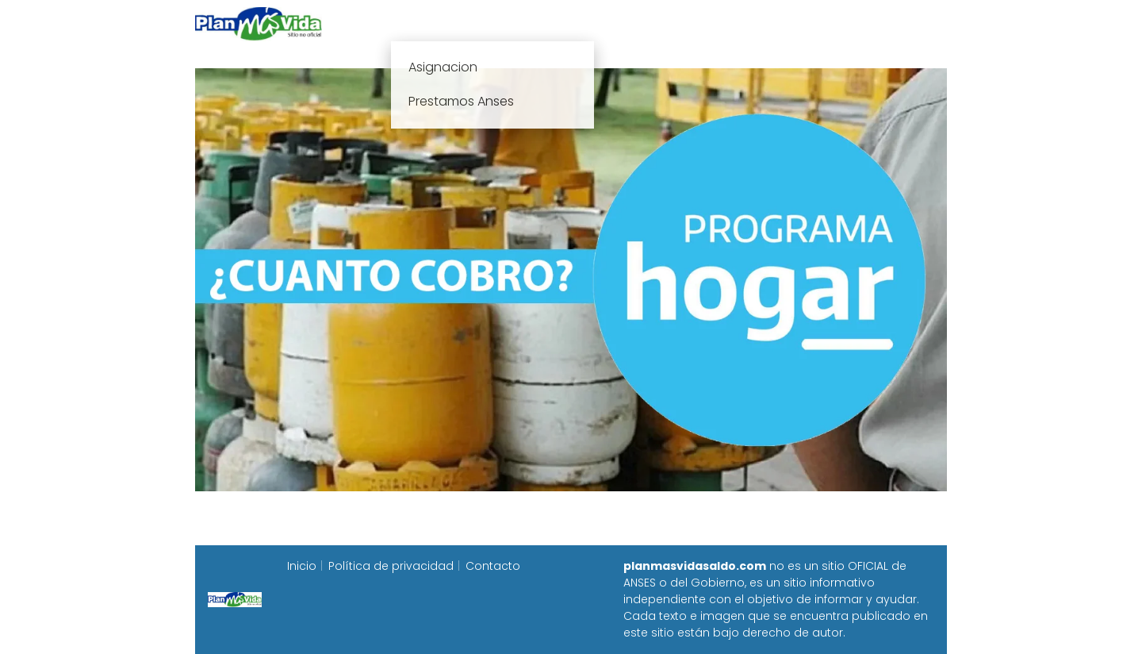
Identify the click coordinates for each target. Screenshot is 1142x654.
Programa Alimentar (885, 23)
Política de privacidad (391, 566)
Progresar (770, 23)
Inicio (395, 23)
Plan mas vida (478, 23)
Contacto (493, 566)
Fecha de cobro (667, 23)
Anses (563, 23)
